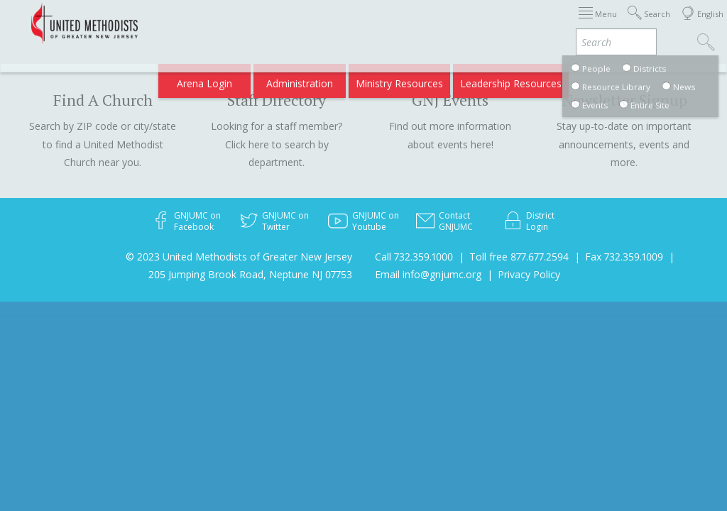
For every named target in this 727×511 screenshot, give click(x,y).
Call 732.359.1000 (414, 256)
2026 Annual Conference (226, 23)
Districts (534, 23)
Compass (605, 79)
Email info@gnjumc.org (428, 274)
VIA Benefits (543, 79)
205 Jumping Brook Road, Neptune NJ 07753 (250, 274)
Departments (596, 23)
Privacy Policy (529, 274)
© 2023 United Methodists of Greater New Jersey (239, 256)
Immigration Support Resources (368, 23)
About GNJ (478, 23)
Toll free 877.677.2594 (519, 256)
